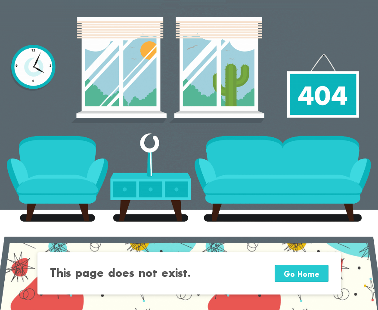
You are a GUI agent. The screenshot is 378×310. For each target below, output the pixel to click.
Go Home (301, 274)
